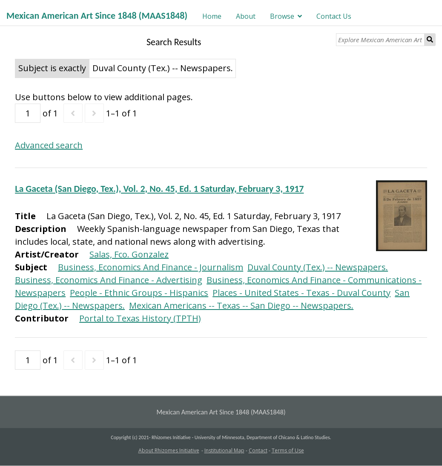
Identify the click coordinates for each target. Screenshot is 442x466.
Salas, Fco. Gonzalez (129, 254)
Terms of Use (288, 450)
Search (430, 39)
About (245, 16)
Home (211, 16)
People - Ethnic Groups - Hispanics (139, 292)
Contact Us (333, 16)
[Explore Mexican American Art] (380, 39)
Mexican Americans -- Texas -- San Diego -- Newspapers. (241, 305)
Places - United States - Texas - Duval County (301, 292)
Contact (258, 450)
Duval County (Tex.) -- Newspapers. (317, 267)
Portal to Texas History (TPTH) (140, 318)
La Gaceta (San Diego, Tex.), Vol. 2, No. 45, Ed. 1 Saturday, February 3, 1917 (159, 188)
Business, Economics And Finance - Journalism (150, 267)
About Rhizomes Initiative (168, 450)
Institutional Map (224, 450)
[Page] (27, 113)
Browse (282, 16)
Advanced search (49, 145)
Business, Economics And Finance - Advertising (108, 280)
